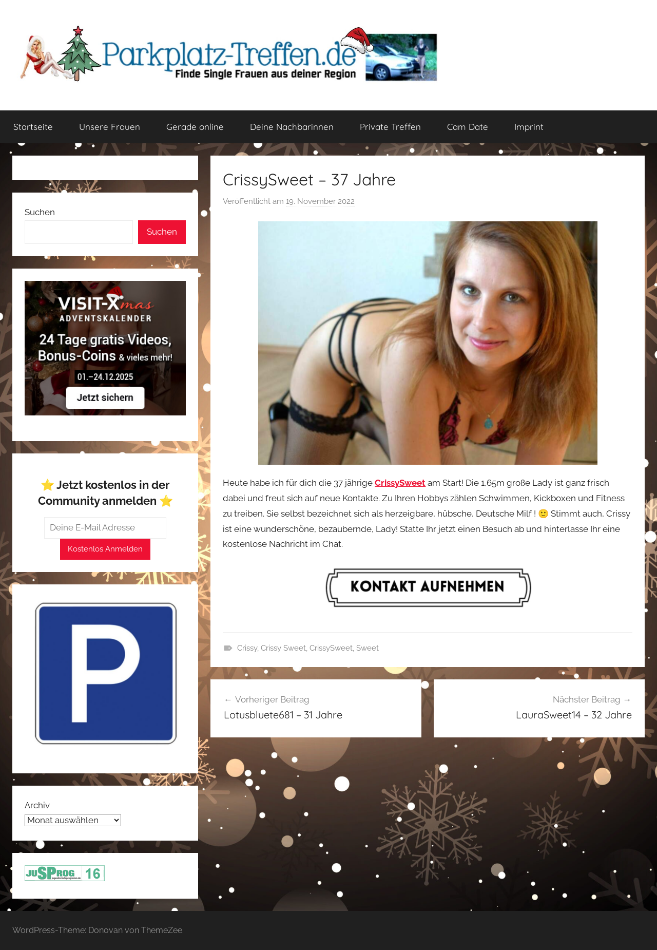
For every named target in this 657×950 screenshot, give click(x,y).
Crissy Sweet (283, 648)
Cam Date (467, 126)
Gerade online (195, 126)
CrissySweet (331, 648)
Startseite (33, 126)
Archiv (37, 805)
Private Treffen (390, 126)
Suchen (40, 212)
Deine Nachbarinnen (292, 126)
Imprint (529, 126)
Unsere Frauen (109, 126)
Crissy (247, 648)
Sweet (367, 648)
